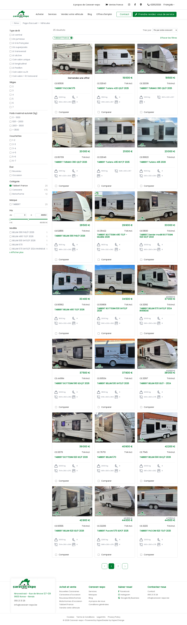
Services (52, 14)
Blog (90, 14)
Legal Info (101, 617)
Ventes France (114, 4)
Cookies (70, 617)
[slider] (9, 219)
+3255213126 (154, 4)
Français (168, 4)
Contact (124, 14)
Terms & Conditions (85, 617)
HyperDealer (103, 620)
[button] (39, 14)
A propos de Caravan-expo (86, 4)
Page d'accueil (30, 23)
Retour (15, 23)
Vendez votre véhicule (72, 14)
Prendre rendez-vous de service (154, 14)
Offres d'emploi (104, 14)
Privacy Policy (114, 617)
